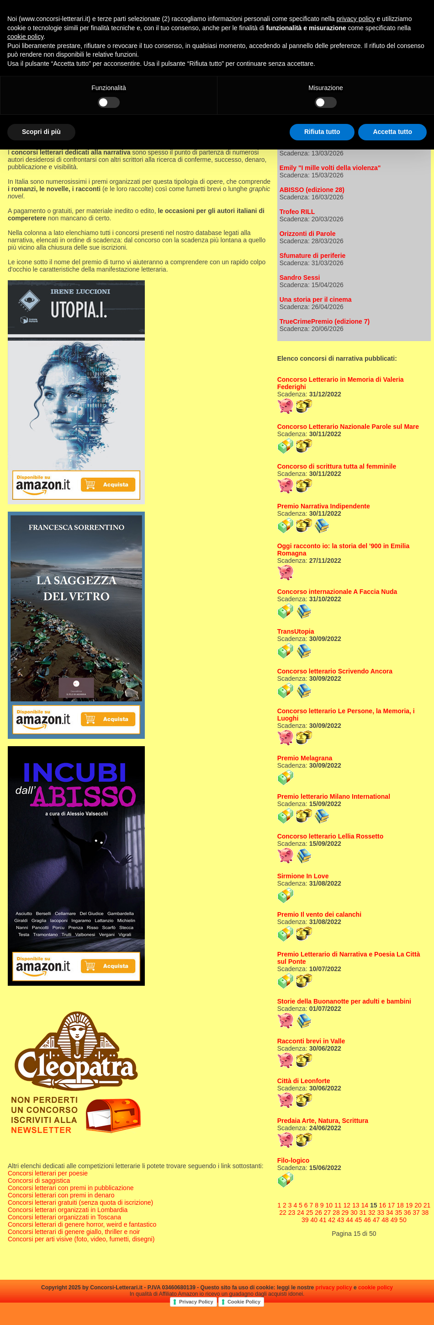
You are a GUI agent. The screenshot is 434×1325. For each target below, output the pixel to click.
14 (364, 1205)
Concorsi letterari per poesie (48, 1173)
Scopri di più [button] (41, 131)
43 (340, 1219)
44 (349, 1219)
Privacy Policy (196, 1301)
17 (391, 1205)
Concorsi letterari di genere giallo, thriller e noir (74, 1231)
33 (380, 1212)
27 (327, 1212)
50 (403, 1219)
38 (425, 1212)
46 (367, 1219)
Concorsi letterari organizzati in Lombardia (67, 1209)
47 (376, 1219)
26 (318, 1212)
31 (363, 1212)
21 (427, 1205)
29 (345, 1212)
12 (346, 1205)
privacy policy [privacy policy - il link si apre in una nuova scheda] (356, 18)
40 (314, 1219)
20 (418, 1205)
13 (356, 1205)
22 (282, 1212)
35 (398, 1212)
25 (309, 1212)
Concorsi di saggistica (39, 1180)
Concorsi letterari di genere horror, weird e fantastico (82, 1224)
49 (394, 1219)
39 (305, 1219)
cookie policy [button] (25, 36)
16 (382, 1205)
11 (338, 1205)
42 (331, 1219)
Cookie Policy (244, 1301)
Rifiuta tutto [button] (322, 131)
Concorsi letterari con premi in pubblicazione (70, 1187)
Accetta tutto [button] (392, 131)
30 (354, 1212)
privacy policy (334, 1287)
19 (409, 1205)
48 (385, 1219)
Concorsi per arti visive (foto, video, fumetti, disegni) (81, 1239)
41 (323, 1219)
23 (292, 1212)
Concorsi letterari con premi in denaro (61, 1195)
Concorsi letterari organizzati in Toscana (64, 1217)
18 (400, 1205)
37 (416, 1212)
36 (407, 1212)
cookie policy (375, 1287)
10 (329, 1205)
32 (372, 1212)
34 (389, 1212)
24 (300, 1212)
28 (336, 1212)
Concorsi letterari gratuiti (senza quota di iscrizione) (80, 1202)
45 (358, 1219)
